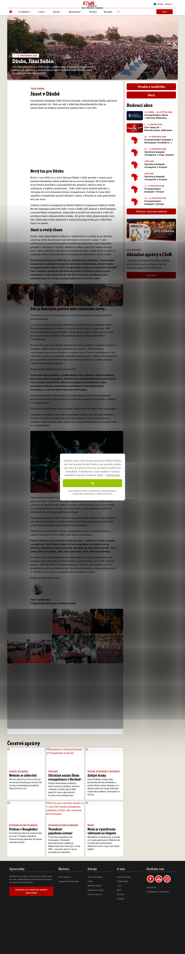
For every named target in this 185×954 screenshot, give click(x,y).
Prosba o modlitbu (151, 87)
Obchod (93, 11)
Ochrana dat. (113, 475)
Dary (164, 11)
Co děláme (23, 11)
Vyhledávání (119, 12)
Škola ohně (74, 11)
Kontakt (108, 11)
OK (92, 483)
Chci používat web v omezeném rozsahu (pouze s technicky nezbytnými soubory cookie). (92, 492)
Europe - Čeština (162, 4)
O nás (41, 11)
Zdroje (56, 11)
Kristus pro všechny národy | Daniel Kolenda (11, 12)
